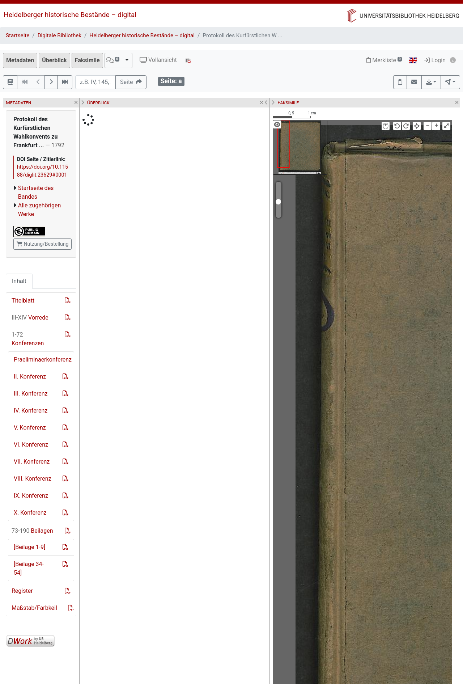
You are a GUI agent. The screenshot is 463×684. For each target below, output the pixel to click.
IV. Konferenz (30, 410)
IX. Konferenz (31, 495)
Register (22, 590)
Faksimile (87, 60)
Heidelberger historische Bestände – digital (70, 14)
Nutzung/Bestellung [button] (42, 244)
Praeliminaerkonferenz (43, 359)
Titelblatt (23, 300)
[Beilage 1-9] (29, 547)
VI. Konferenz (31, 444)
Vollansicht (158, 59)
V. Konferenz (30, 427)
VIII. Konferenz (32, 478)
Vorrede (30, 317)
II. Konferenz (30, 376)
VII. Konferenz (32, 461)
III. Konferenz (30, 393)
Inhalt (19, 281)
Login (435, 60)
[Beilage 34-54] (29, 568)
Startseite (17, 35)
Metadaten (20, 60)
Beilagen (32, 530)
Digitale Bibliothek (59, 35)
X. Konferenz (30, 512)
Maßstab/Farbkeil (34, 607)
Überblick (54, 60)
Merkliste (384, 60)
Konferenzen (28, 339)
